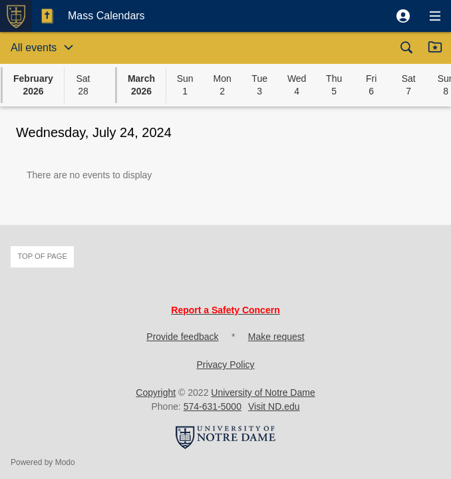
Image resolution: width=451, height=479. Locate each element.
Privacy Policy (225, 364)
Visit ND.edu (274, 406)
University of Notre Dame (263, 392)
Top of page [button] (42, 256)
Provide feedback (182, 336)
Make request (276, 336)
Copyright (156, 392)
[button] (403, 16)
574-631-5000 (212, 406)
